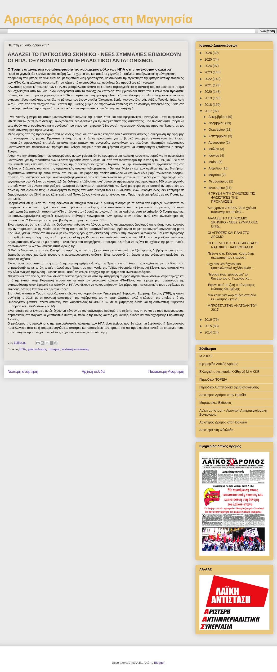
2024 (209, 66)
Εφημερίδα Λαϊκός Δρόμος (218, 364)
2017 (209, 111)
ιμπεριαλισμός (37, 349)
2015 (209, 326)
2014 (209, 332)
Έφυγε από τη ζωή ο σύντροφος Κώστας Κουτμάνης (231, 287)
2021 (209, 85)
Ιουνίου (214, 155)
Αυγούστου (217, 142)
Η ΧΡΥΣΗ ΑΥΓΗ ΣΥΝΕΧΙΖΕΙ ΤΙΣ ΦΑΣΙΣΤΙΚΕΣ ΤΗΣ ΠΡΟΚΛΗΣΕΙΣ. (231, 197)
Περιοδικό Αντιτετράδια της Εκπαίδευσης (229, 387)
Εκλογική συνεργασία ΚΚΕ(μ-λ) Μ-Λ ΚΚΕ (229, 372)
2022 (209, 79)
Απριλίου (215, 168)
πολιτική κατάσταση (75, 349)
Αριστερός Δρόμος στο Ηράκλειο (223, 422)
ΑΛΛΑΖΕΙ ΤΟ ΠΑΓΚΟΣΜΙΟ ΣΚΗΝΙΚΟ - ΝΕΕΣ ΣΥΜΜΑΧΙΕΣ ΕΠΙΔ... (233, 222)
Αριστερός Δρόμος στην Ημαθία (222, 395)
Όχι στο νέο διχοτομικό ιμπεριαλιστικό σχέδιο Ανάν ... (231, 266)
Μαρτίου (215, 175)
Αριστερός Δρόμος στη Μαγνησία (98, 19)
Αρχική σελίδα (93, 371)
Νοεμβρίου (216, 123)
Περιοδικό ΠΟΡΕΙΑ (213, 379)
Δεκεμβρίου (217, 117)
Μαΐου (213, 162)
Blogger (159, 662)
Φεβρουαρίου (218, 181)
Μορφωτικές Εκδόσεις (215, 403)
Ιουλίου (214, 149)
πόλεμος (54, 349)
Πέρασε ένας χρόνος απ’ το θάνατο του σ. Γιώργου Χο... (230, 276)
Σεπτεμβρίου (218, 136)
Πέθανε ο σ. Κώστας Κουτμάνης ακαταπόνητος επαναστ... (231, 255)
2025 (209, 59)
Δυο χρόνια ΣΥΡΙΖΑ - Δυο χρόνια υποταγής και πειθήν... (232, 210)
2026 (209, 53)
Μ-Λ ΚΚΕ (206, 356)
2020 (209, 91)
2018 (209, 105)
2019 (209, 98)
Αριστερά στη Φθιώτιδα (216, 430)
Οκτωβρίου (217, 129)
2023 (209, 72)
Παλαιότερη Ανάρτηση (166, 371)
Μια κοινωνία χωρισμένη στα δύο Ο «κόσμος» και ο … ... (232, 297)
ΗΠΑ (22, 349)
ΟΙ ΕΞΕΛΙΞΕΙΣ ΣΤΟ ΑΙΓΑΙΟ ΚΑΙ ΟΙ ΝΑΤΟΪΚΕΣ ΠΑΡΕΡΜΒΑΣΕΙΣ (233, 245)
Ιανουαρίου (217, 188)
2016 (209, 319)
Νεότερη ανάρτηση (23, 371)
